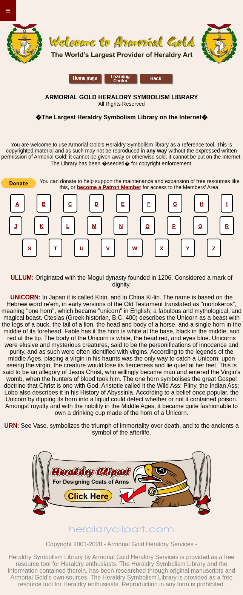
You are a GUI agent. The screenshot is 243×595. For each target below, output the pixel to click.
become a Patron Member (109, 187)
